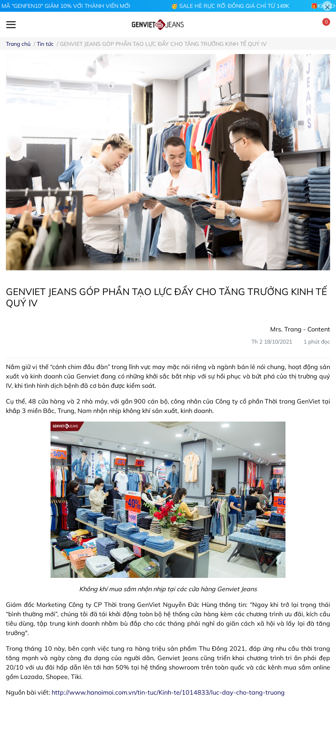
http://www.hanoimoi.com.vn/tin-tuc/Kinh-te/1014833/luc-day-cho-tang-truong (168, 692)
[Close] (327, 6)
